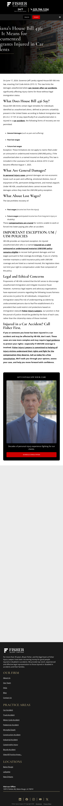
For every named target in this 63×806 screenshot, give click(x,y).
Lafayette (6, 772)
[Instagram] (33, 799)
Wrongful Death (9, 730)
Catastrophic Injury (10, 745)
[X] (47, 799)
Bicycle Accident (9, 749)
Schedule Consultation (31, 455)
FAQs (5, 688)
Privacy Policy (47, 804)
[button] (60, 17)
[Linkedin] (20, 799)
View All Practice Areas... (12, 754)
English (27, 17)
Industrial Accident (10, 740)
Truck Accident (9, 715)
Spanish (36, 17)
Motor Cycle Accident (11, 720)
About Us (6, 678)
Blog (5, 693)
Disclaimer (39, 804)
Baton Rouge (8, 767)
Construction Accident (11, 735)
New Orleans (8, 777)
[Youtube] (40, 799)
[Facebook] (27, 799)
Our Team (7, 683)
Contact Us (7, 698)
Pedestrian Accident (11, 725)
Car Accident (8, 710)
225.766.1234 (41, 9)
